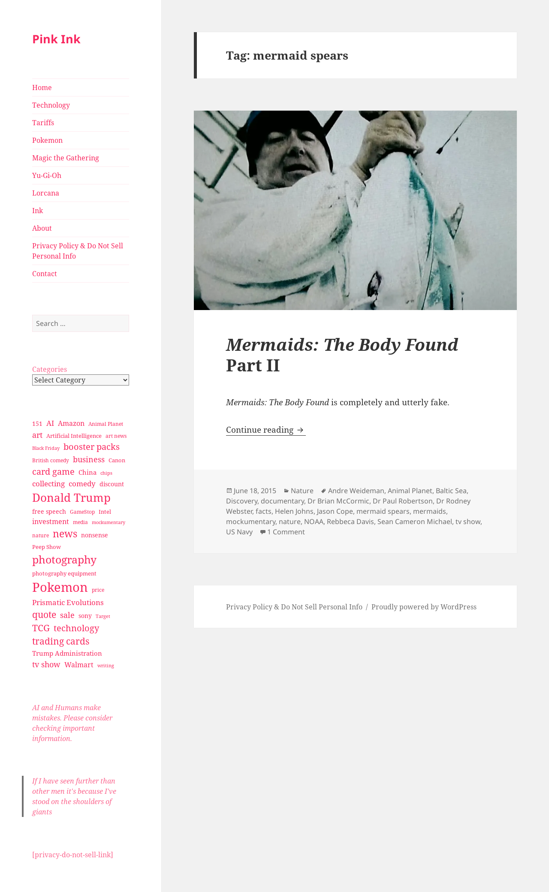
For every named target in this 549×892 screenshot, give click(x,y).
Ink (37, 210)
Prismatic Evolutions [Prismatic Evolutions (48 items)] (68, 602)
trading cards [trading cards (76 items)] (60, 641)
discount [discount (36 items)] (112, 484)
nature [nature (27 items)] (40, 535)
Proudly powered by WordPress (424, 607)
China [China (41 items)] (87, 472)
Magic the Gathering (65, 158)
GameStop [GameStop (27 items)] (82, 511)
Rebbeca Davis (350, 521)
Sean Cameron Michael (414, 521)
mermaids (429, 511)
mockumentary (250, 521)
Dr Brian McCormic (338, 501)
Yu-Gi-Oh (46, 175)
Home (42, 87)
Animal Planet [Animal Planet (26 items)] (105, 424)
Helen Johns (294, 511)
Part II (342, 354)
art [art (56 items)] (37, 434)
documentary (282, 501)
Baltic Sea (451, 490)
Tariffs (43, 122)
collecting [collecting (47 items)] (48, 483)
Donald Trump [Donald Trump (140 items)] (71, 497)
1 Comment (286, 531)
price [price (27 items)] (98, 590)
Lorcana (45, 193)
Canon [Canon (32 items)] (117, 460)
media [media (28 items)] (80, 522)
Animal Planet (410, 490)
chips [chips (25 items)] (106, 473)
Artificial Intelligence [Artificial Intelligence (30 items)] (74, 436)
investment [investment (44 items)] (50, 521)
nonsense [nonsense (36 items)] (94, 535)
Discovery (241, 501)
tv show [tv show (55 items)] (46, 664)
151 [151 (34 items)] (37, 423)
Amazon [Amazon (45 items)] (71, 423)
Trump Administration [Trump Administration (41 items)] (67, 653)
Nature (302, 490)
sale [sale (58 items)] (67, 614)
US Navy (239, 531)
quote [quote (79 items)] (44, 614)
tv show (467, 521)
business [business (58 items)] (89, 459)
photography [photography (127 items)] (64, 559)
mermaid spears (383, 511)
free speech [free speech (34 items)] (49, 511)
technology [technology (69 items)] (76, 628)
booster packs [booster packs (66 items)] (91, 446)
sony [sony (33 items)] (85, 616)
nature (290, 521)
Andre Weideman (356, 490)
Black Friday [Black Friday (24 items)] (46, 448)
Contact (44, 273)
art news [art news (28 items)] (116, 436)
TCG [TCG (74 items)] (41, 628)
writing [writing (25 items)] (105, 665)
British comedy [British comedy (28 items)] (50, 460)
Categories (49, 369)
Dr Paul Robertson (403, 501)
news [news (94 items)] (65, 533)
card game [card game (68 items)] (53, 471)
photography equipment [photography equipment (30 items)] (64, 573)
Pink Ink (56, 39)
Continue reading (266, 429)
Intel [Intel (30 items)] (105, 511)
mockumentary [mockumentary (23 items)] (108, 522)
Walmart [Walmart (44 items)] (79, 664)
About (42, 228)
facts (263, 511)
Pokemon (47, 140)
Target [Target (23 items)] (103, 616)
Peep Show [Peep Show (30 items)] (46, 547)
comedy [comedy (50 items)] (82, 483)
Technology (51, 105)
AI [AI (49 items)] (50, 423)
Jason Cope (335, 511)
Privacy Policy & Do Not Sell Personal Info (77, 251)
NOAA (313, 521)
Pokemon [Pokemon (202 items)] (60, 587)
